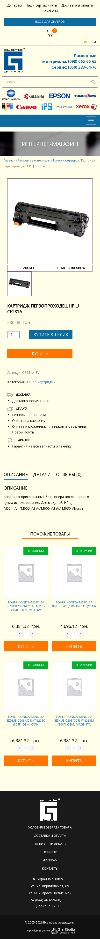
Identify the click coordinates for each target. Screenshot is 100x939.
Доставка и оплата (77, 5)
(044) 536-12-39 (48, 905)
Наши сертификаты (41, 5)
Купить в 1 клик (51, 334)
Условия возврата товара (50, 827)
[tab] (17, 474)
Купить (40, 353)
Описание (16, 474)
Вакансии (50, 11)
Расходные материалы (34, 160)
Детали (42, 474)
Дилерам (14, 5)
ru (86, 42)
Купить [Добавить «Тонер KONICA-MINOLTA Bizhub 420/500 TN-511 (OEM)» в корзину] (74, 646)
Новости (50, 852)
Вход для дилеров (50, 22)
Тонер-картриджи (66, 160)
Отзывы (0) (68, 474)
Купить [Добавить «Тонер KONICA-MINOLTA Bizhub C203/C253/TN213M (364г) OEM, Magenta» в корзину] (74, 760)
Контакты (50, 868)
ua (94, 42)
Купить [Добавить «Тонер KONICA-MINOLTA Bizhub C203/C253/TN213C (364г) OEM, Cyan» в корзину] (26, 760)
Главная (9, 160)
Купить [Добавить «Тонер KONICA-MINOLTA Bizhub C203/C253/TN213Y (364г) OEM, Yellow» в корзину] (26, 646)
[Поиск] (93, 82)
